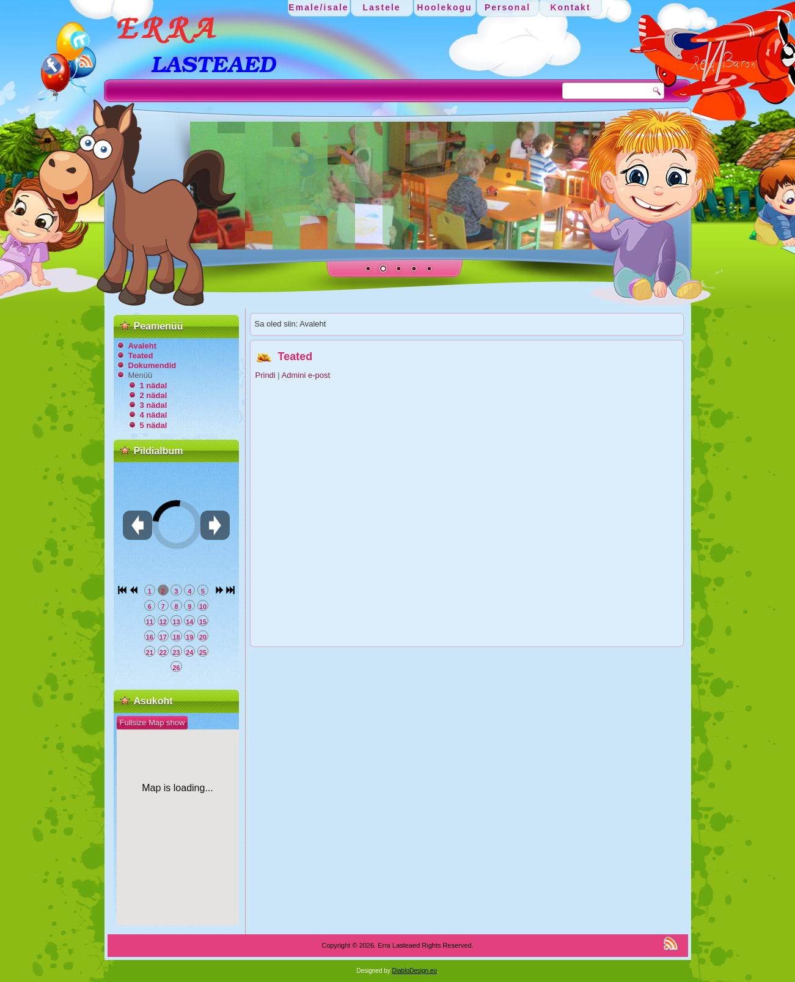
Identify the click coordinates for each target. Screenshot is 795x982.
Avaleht (142, 345)
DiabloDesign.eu (414, 970)
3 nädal (153, 405)
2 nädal (153, 395)
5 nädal (153, 425)
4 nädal (153, 414)
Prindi (266, 375)
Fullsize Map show (152, 722)
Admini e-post (306, 375)
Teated (140, 355)
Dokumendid (152, 365)
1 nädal (153, 385)
